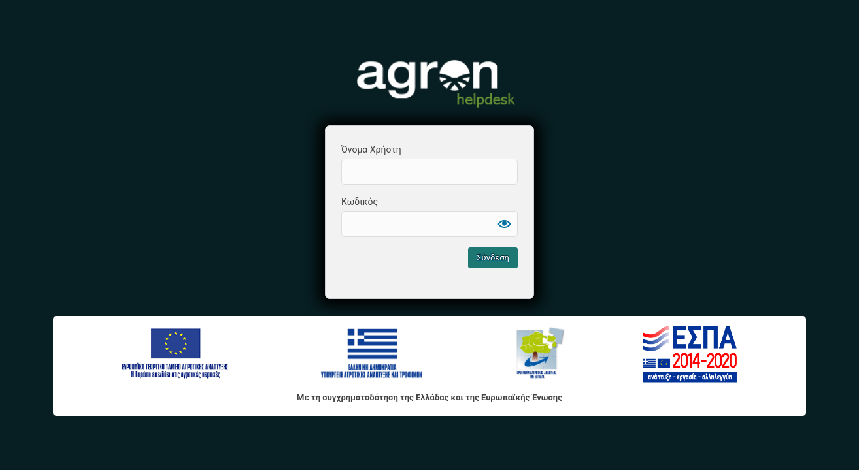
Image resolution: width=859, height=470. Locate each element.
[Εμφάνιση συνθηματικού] (505, 224)
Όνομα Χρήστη (371, 149)
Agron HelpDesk (429, 81)
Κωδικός (359, 201)
